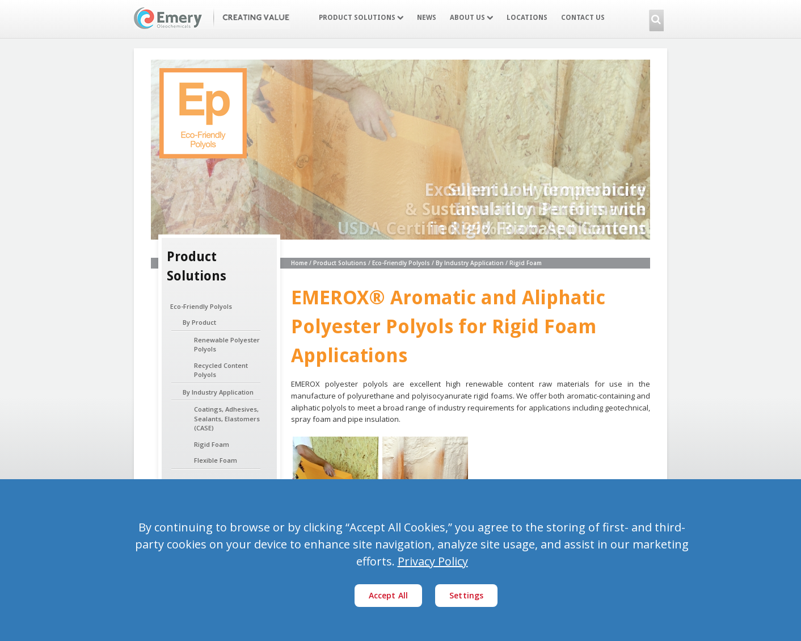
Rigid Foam (211, 444)
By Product (199, 322)
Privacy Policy (433, 561)
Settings (466, 595)
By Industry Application (218, 392)
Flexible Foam (215, 460)
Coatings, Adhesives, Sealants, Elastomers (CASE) (227, 418)
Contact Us (583, 18)
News (426, 18)
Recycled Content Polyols (221, 370)
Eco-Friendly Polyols (201, 306)
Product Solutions (361, 18)
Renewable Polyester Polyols (227, 345)
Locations (527, 18)
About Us (471, 18)
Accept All (388, 595)
